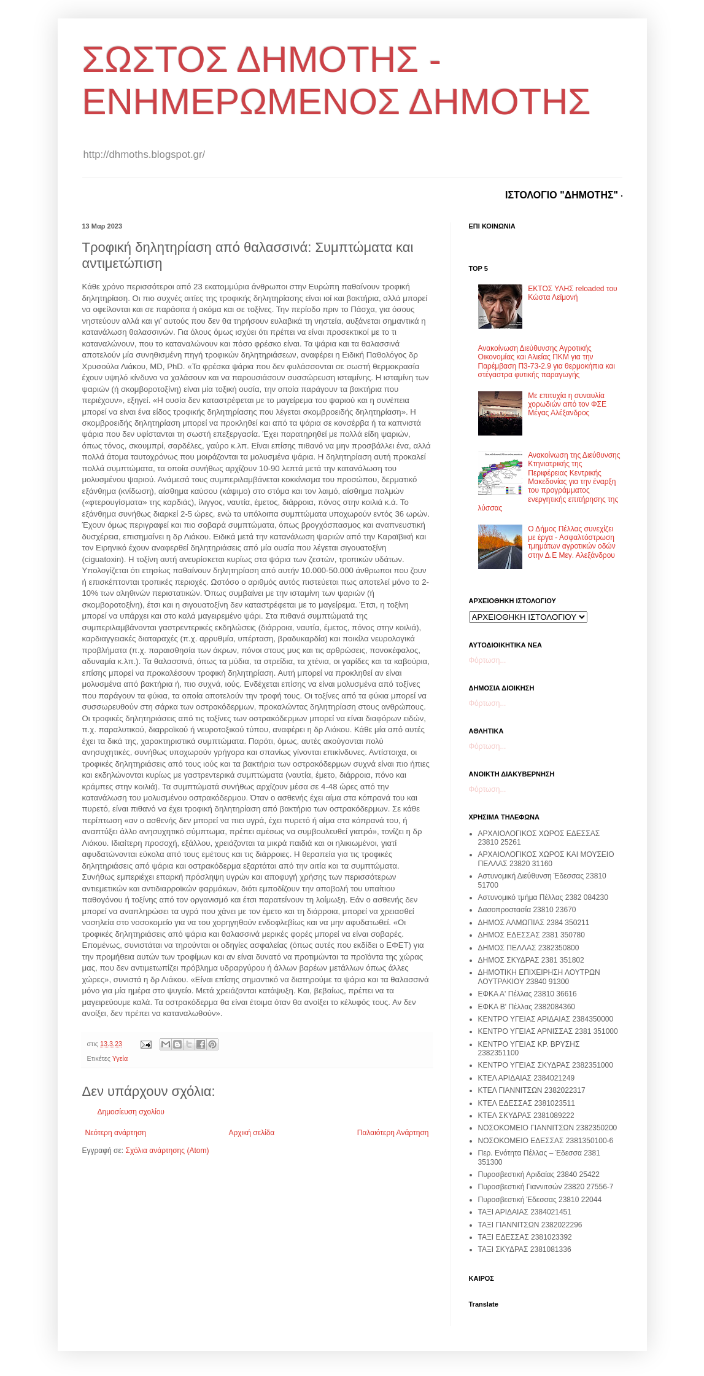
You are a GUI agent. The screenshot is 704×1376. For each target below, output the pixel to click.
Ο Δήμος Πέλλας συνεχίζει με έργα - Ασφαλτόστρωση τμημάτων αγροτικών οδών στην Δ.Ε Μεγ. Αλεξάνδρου (571, 542)
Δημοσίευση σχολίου (131, 1112)
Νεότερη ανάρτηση (115, 1132)
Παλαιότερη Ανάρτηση (393, 1132)
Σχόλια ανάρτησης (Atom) (167, 1150)
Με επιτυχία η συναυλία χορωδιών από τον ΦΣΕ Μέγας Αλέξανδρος (567, 404)
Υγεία (120, 1058)
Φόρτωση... (487, 660)
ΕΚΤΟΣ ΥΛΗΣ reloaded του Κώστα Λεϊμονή (572, 293)
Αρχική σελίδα (251, 1132)
